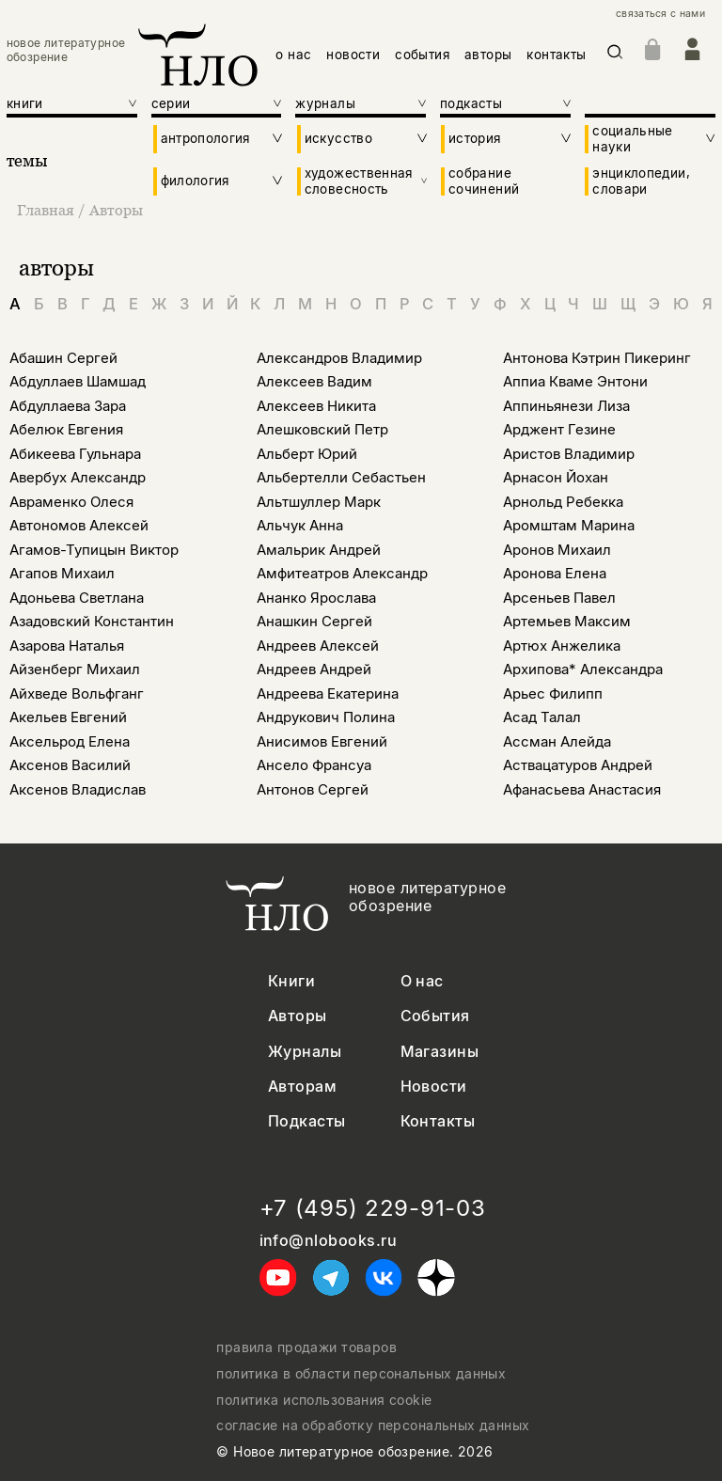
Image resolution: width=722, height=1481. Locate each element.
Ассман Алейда (557, 741)
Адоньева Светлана (76, 598)
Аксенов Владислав (77, 789)
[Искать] (615, 55)
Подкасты (307, 1121)
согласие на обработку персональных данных (372, 1425)
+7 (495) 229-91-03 (372, 1208)
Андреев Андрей (314, 669)
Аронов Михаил (557, 550)
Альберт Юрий (307, 454)
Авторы (116, 209)
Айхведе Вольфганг (76, 693)
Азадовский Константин (91, 621)
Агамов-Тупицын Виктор (94, 550)
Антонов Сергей (313, 789)
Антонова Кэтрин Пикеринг (597, 358)
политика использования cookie (324, 1400)
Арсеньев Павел (559, 598)
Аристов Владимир (569, 454)
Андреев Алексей (318, 645)
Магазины (439, 1052)
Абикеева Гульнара (75, 454)
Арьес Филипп (553, 693)
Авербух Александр (77, 477)
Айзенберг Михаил (74, 669)
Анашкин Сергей (314, 621)
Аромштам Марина (569, 525)
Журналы (304, 1052)
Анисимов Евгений (322, 741)
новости (353, 54)
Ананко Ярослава (316, 598)
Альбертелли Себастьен (341, 477)
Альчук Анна (300, 525)
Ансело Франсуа (314, 765)
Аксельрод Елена (69, 741)
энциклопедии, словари (641, 180)
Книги (291, 981)
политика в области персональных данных (361, 1373)
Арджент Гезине (559, 429)
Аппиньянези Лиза (566, 406)
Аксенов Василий (70, 765)
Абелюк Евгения (66, 429)
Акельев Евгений (68, 717)
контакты (556, 54)
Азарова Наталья (66, 645)
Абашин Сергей (63, 358)
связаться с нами (660, 14)
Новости (433, 1086)
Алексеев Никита (316, 406)
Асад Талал (542, 717)
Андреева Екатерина (328, 693)
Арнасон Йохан (555, 477)
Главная (47, 209)
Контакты (438, 1121)
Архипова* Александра (583, 669)
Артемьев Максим (567, 621)
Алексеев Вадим (314, 381)
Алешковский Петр (322, 429)
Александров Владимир (339, 358)
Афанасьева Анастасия (582, 789)
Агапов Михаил (62, 573)
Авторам (302, 1086)
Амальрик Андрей (319, 550)
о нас (293, 54)
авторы (487, 54)
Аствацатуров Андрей (577, 765)
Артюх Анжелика (561, 645)
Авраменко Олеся (71, 502)
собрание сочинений (483, 180)
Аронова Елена (554, 573)
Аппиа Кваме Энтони (575, 381)
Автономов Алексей (79, 525)
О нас (422, 981)
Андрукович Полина (326, 717)
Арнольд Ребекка (563, 502)
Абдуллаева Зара (67, 406)
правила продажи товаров (306, 1347)
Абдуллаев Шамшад (77, 381)
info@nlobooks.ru (328, 1241)
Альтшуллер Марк (319, 502)
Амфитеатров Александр (342, 573)
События (435, 1016)
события (422, 54)
